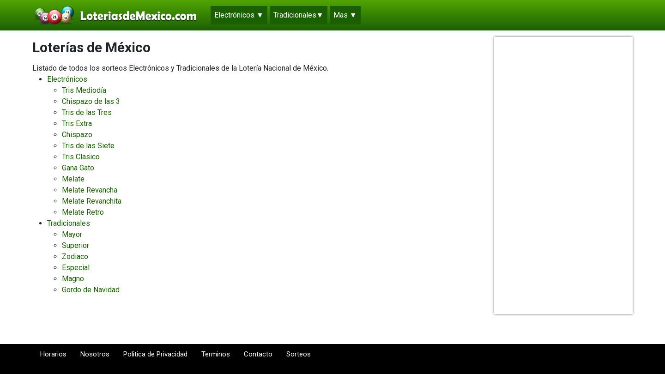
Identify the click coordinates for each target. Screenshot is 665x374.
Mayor (72, 234)
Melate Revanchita (91, 201)
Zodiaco (75, 256)
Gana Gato (78, 167)
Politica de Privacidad (155, 359)
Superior (75, 245)
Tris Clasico (81, 156)
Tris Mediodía (84, 90)
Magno (73, 278)
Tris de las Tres (87, 112)
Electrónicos (67, 79)
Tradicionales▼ (298, 15)
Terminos (215, 359)
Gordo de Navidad (91, 289)
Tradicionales (68, 223)
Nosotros (94, 359)
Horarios (53, 359)
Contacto (258, 359)
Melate (73, 179)
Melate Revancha (89, 190)
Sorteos (298, 359)
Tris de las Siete (88, 145)
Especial (76, 267)
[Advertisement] (563, 175)
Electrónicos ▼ (239, 15)
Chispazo (77, 134)
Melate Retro (83, 212)
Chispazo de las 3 (91, 101)
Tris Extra (77, 123)
